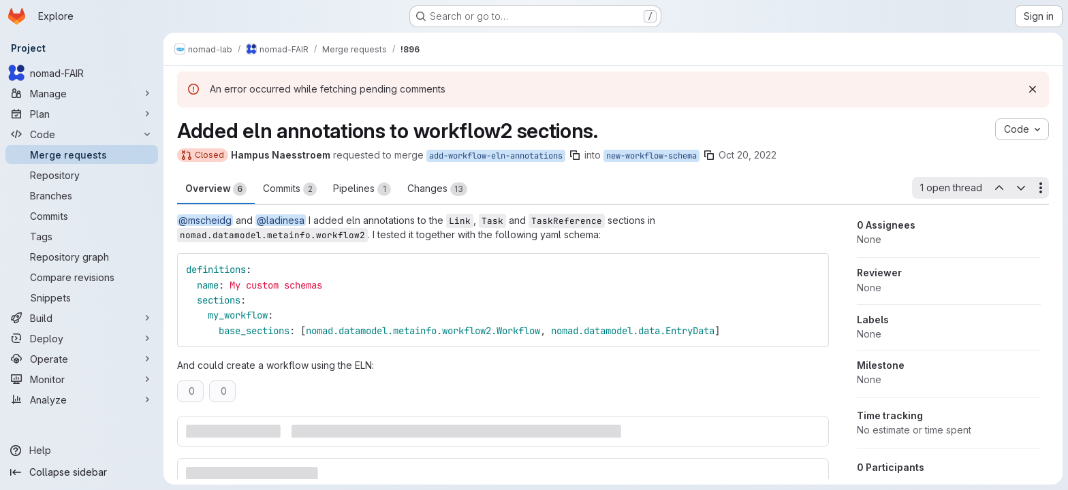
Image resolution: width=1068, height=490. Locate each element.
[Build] (81, 317)
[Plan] (81, 113)
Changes (437, 189)
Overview (216, 189)
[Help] (81, 450)
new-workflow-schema (651, 155)
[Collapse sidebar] (81, 472)
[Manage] (81, 93)
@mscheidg (205, 220)
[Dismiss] (1032, 89)
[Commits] (81, 215)
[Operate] (81, 358)
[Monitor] (81, 379)
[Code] (81, 134)
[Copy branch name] (575, 155)
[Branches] (81, 195)
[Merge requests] (81, 154)
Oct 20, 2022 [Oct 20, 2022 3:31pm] (747, 155)
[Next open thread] (1021, 188)
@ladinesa (280, 220)
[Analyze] (81, 399)
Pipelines (362, 189)
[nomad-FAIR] (81, 72)
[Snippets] (81, 297)
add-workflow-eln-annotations (496, 155)
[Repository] (81, 174)
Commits (290, 189)
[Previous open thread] (998, 188)
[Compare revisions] (81, 277)
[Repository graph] (81, 256)
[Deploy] (81, 338)
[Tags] (81, 236)
